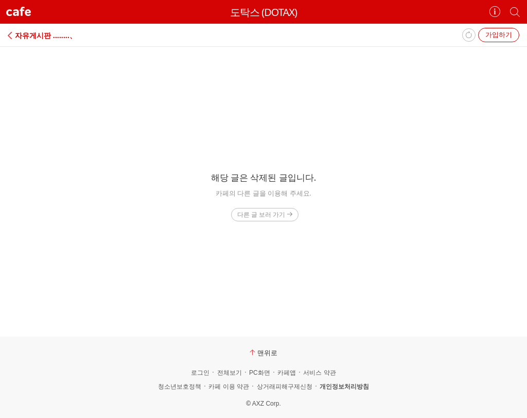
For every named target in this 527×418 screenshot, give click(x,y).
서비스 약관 (319, 372)
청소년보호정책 (179, 386)
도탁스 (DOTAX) (263, 12)
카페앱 (286, 372)
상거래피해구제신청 (284, 386)
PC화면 (259, 372)
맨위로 (263, 352)
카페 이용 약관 (228, 386)
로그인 (200, 372)
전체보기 (229, 372)
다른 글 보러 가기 (264, 214)
